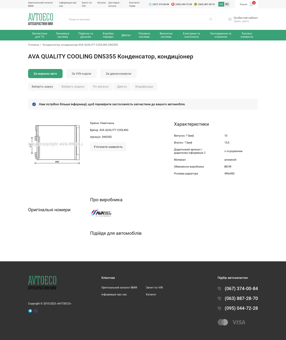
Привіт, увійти (241, 21)
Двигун (122, 86)
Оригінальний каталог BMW (119, 287)
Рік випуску (101, 86)
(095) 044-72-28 (183, 4)
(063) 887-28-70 (206, 4)
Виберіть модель (72, 86)
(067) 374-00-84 (160, 4)
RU (227, 4)
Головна (33, 44)
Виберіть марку (42, 86)
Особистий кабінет (246, 17)
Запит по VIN (154, 287)
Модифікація (144, 86)
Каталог (101, 2)
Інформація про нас (114, 294)
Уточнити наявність (108, 147)
